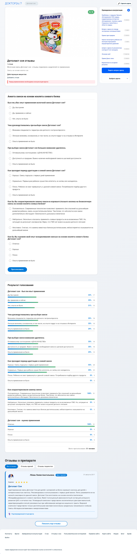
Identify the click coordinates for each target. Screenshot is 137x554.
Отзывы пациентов (45, 466)
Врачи (17, 534)
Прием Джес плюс (108, 58)
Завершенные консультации (32, 534)
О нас (47, 534)
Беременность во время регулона (109, 63)
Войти (7, 537)
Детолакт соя (31, 3)
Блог (122, 534)
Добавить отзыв (13, 77)
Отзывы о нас (56, 534)
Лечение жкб (106, 54)
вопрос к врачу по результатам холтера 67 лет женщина (112, 49)
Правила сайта (94, 534)
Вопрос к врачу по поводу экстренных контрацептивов (111, 30)
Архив (129, 534)
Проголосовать (17, 269)
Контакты (8, 534)
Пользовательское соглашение (75, 534)
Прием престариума (108, 35)
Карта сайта (106, 534)
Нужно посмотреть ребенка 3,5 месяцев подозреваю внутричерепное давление (112, 41)
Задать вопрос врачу (116, 70)
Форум (116, 534)
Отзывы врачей (27, 466)
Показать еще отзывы (51, 524)
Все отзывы (11, 466)
